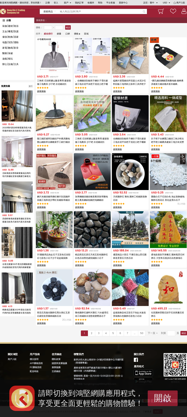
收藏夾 (91, 2)
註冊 (48, 2)
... (134, 333)
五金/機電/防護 (10, 31)
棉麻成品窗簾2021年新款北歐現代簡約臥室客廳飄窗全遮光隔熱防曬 (16, 311)
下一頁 (151, 333)
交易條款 (56, 371)
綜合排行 (48, 33)
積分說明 (34, 359)
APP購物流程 (36, 363)
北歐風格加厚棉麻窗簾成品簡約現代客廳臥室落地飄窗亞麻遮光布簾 (16, 175)
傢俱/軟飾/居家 (10, 37)
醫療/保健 (7, 53)
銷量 (59, 33)
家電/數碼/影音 (10, 47)
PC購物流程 (35, 367)
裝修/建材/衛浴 (10, 26)
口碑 (67, 33)
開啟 (162, 398)
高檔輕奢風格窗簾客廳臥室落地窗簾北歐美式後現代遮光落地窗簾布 (16, 220)
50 (141, 333)
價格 (76, 33)
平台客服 (110, 2)
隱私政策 (56, 359)
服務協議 (56, 367)
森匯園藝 (41, 91)
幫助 (100, 2)
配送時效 (34, 371)
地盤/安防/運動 (10, 42)
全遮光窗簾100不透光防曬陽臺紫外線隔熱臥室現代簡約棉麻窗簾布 (17, 266)
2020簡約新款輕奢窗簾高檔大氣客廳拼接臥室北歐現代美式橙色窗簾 (16, 129)
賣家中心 (123, 2)
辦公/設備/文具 (10, 64)
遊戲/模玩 (7, 58)
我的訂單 (79, 2)
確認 (68, 27)
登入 (56, 2)
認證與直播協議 (59, 363)
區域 (86, 33)
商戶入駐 (180, 2)
